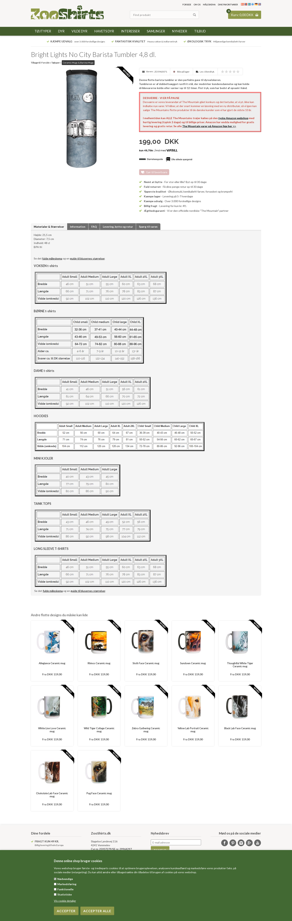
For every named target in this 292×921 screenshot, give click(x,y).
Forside (186, 4)
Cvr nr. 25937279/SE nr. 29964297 (111, 849)
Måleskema (209, 4)
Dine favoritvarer (228, 4)
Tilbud (200, 31)
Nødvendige (65, 879)
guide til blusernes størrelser (87, 258)
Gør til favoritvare (156, 172)
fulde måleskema (52, 258)
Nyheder (179, 31)
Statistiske (64, 894)
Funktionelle (65, 889)
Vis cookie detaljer (65, 900)
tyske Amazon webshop (233, 118)
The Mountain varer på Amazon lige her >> (209, 126)
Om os (197, 4)
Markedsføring (66, 884)
